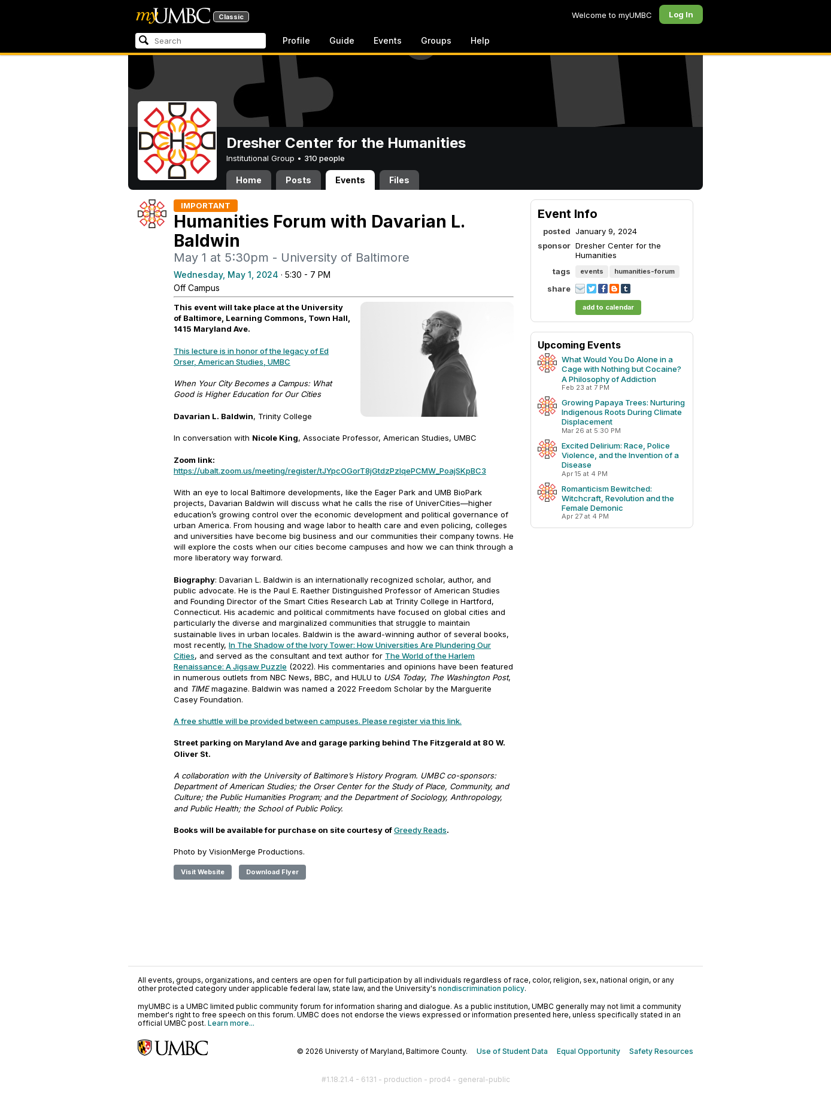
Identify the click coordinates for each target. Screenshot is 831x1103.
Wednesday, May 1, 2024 (226, 274)
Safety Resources (661, 1051)
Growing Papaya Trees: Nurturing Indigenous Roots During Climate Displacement (623, 412)
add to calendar (608, 307)
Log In (681, 14)
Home (249, 180)
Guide (341, 40)
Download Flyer (272, 872)
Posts (298, 180)
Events (388, 40)
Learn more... (231, 1023)
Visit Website (203, 872)
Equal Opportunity (588, 1051)
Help (480, 40)
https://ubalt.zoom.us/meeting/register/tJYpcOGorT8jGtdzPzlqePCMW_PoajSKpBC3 (330, 470)
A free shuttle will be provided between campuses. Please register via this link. (318, 721)
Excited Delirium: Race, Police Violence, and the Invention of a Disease (620, 455)
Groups (436, 40)
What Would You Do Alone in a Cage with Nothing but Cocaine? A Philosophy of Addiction (621, 368)
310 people (324, 158)
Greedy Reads (420, 830)
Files (399, 180)
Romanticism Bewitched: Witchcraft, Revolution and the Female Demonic (618, 498)
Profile (296, 40)
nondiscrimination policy (481, 988)
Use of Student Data (512, 1051)
